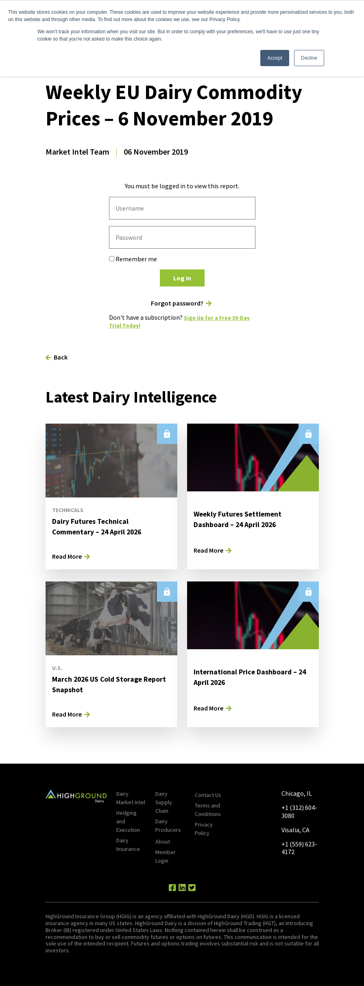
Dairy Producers (168, 825)
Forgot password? (177, 303)
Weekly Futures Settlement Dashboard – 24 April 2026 (244, 518)
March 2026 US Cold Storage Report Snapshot (103, 683)
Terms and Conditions (208, 810)
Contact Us (208, 795)
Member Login (165, 856)
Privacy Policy (204, 829)
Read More (67, 556)
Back (61, 357)
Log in (182, 278)
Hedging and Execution (128, 821)
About (162, 841)
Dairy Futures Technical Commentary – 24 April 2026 (103, 525)
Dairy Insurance (128, 845)
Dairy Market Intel (130, 798)
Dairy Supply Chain (163, 802)
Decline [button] (309, 58)
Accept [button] (274, 58)
